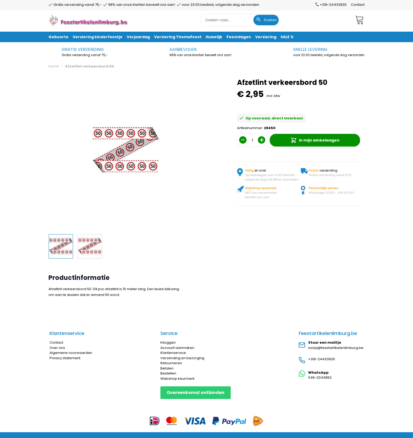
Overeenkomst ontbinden (195, 393)
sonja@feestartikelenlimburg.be (335, 347)
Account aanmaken (177, 347)
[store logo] (89, 20)
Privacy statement (65, 358)
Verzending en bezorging (182, 358)
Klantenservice (173, 352)
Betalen (167, 368)
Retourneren (171, 363)
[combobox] (240, 20)
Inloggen (168, 342)
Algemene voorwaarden (71, 352)
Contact (358, 4)
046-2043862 (320, 377)
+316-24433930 (321, 359)
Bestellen (168, 373)
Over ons (57, 347)
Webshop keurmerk (177, 378)
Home (53, 66)
